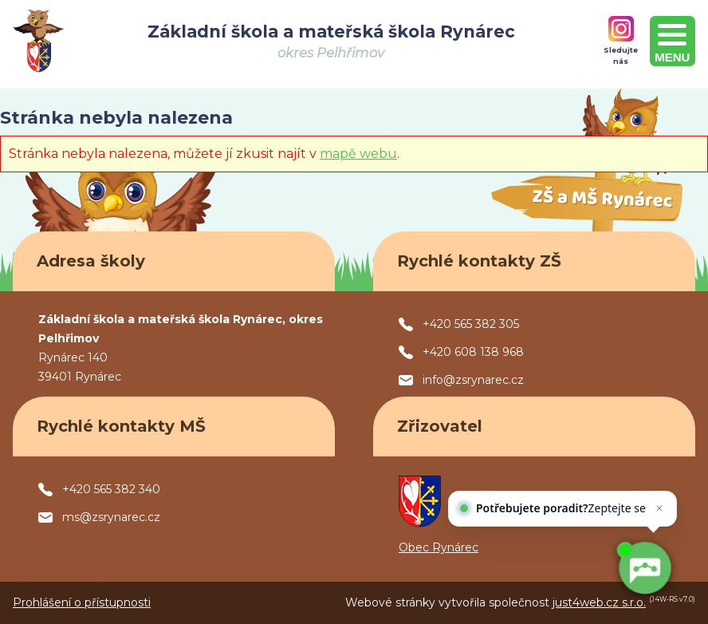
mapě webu (358, 153)
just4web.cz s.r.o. (599, 602)
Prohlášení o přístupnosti (82, 602)
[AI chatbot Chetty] (644, 568)
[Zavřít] (656, 523)
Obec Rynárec (438, 547)
